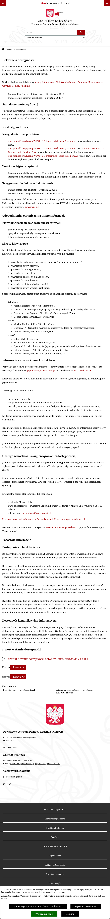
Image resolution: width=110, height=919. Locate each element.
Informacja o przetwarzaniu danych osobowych (38, 906)
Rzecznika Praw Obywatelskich (61, 527)
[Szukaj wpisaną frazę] (81, 32)
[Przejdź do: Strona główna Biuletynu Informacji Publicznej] (2, 50)
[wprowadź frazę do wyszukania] (51, 32)
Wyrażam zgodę (44, 913)
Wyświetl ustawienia (85, 906)
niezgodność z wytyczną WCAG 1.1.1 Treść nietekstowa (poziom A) (42, 148)
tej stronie (98, 889)
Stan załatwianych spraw (55, 809)
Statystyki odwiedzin (55, 874)
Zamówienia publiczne (55, 818)
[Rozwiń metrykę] (18, 667)
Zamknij (70, 913)
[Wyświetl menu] (107, 3)
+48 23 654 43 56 (83, 370)
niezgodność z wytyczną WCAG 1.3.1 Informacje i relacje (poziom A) (43, 155)
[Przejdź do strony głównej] (55, 18)
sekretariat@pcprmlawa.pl (22, 763)
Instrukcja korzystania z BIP (55, 846)
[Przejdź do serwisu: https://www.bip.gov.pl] (55, 3)
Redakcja (55, 837)
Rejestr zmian (55, 855)
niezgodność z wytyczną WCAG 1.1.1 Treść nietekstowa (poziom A (42, 141)
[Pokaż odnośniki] (3, 3)
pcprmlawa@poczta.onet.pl (41, 370)
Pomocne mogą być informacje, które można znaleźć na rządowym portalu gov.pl (43, 519)
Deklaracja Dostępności (55, 865)
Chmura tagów (55, 883)
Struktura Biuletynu (55, 828)
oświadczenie (32, 206)
